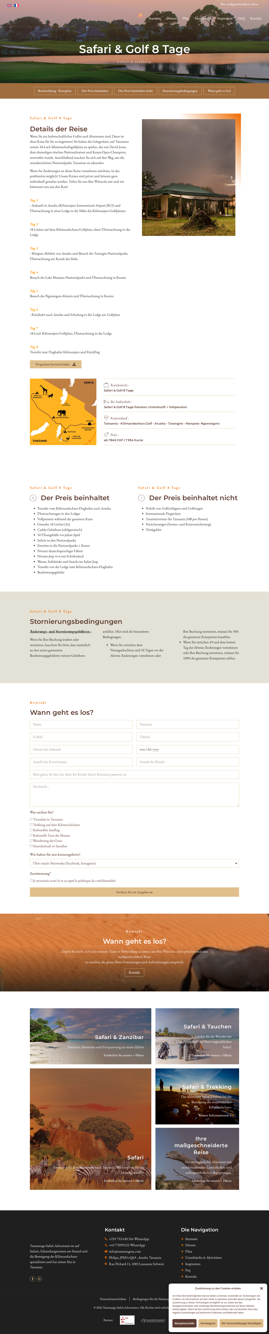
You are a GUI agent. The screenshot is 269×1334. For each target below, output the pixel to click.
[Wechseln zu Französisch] (18, 5)
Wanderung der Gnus (47, 840)
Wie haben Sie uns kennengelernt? (55, 854)
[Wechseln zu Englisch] (10, 5)
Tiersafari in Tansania (48, 819)
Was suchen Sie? (42, 812)
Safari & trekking (134, 61)
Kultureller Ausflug (46, 830)
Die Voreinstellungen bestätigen (241, 1323)
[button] (261, 1288)
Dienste (172, 18)
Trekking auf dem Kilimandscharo (56, 824)
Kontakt (256, 18)
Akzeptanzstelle (184, 1323)
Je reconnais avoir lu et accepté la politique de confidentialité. (74, 880)
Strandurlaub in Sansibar (50, 846)
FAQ (241, 18)
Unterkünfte (203, 18)
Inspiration (225, 18)
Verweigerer (208, 1323)
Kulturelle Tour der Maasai (51, 835)
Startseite (155, 18)
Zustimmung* (40, 874)
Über (186, 18)
